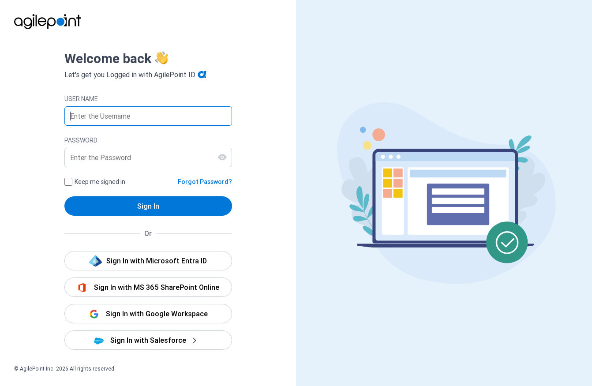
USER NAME (81, 99)
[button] (148, 260)
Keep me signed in (100, 182)
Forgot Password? (205, 182)
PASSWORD (80, 140)
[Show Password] (222, 157)
